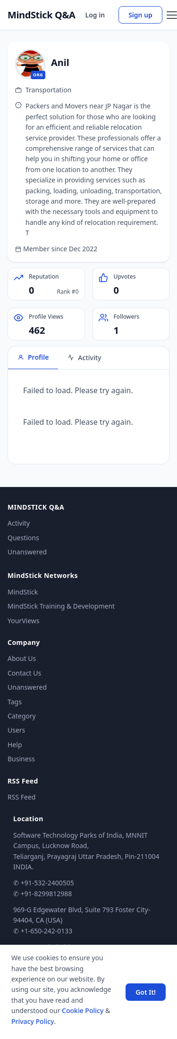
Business (21, 758)
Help (15, 744)
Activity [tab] (84, 357)
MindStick (23, 591)
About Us (22, 658)
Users (16, 730)
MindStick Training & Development (61, 606)
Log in (95, 14)
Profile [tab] (33, 357)
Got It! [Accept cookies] (145, 992)
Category (22, 715)
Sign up (140, 14)
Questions (23, 537)
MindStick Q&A (42, 15)
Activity (19, 523)
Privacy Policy (32, 1021)
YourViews (23, 620)
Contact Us (24, 672)
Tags (15, 701)
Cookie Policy (82, 1010)
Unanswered (27, 551)
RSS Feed (21, 796)
